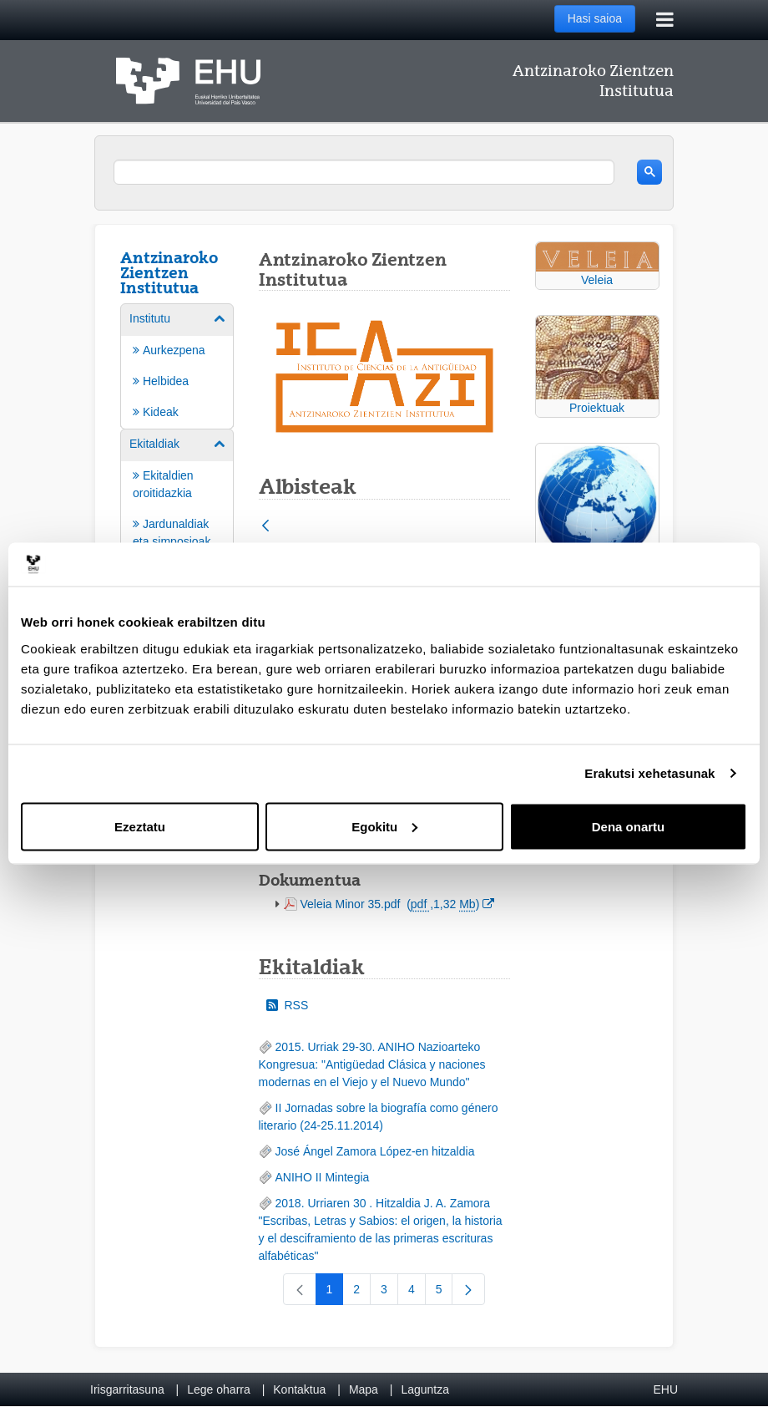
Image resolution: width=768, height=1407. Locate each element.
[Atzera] (265, 526)
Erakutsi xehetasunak (649, 773)
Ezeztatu (139, 826)
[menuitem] (177, 365)
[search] (364, 172)
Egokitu (384, 826)
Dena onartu (628, 826)
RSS (287, 1005)
